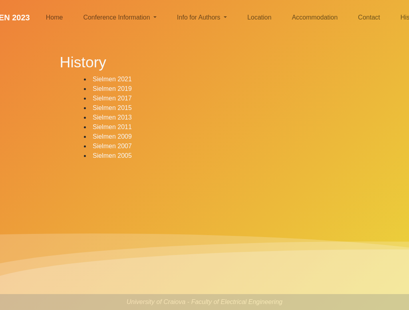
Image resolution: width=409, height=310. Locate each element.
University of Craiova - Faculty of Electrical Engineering (204, 301)
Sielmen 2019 (112, 88)
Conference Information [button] (117, 17)
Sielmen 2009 (112, 136)
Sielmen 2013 (112, 117)
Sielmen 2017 (112, 98)
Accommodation (315, 17)
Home (54, 17)
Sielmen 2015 (112, 107)
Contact (369, 17)
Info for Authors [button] (199, 17)
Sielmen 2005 (112, 155)
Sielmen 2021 (112, 79)
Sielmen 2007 (112, 146)
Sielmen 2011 (112, 127)
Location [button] (259, 17)
